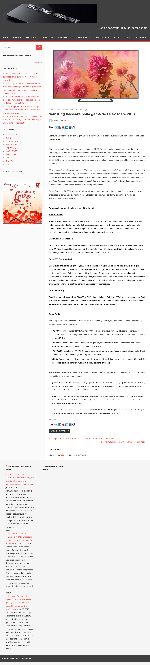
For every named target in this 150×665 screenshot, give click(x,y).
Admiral (28, 658)
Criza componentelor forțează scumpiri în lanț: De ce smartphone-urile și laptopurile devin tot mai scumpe (22, 109)
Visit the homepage (37, 62)
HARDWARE (63, 37)
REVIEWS (17, 37)
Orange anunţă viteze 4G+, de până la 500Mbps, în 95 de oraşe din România (83, 438)
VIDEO (127, 37)
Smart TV (62, 431)
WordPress (16, 658)
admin (66, 120)
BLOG (116, 37)
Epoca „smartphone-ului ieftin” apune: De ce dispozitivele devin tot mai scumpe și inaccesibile (22, 76)
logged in (64, 455)
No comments (67, 110)
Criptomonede (102, 37)
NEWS (5, 37)
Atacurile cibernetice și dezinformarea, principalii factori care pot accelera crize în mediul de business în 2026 (21, 99)
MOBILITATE (11, 151)
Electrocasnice (81, 37)
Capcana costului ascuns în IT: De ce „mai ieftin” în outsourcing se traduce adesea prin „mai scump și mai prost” (22, 119)
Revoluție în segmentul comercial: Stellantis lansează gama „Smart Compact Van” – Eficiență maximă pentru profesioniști (18, 603)
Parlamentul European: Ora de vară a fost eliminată (122, 442)
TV (68, 431)
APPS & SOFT (32, 37)
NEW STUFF (48, 37)
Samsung (53, 431)
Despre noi (140, 37)
